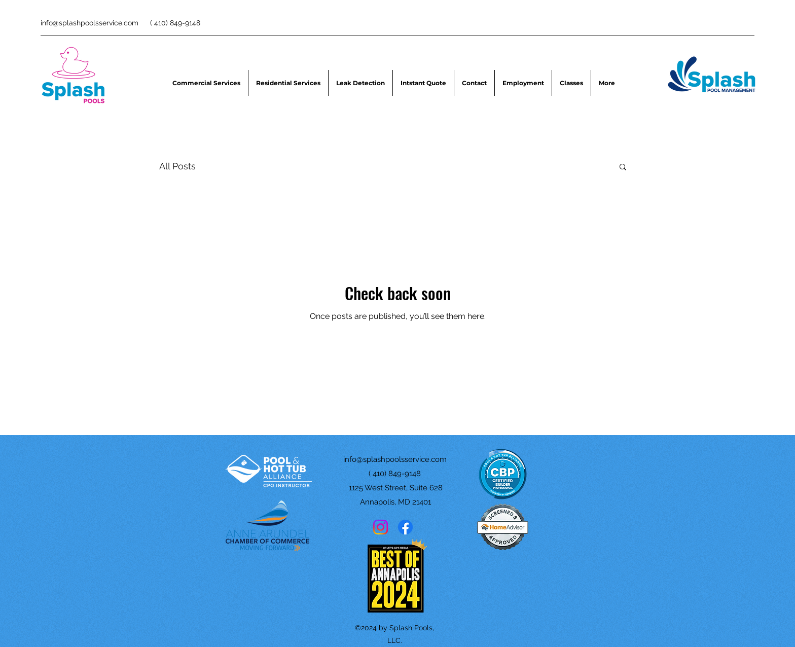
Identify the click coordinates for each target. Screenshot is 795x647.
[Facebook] (405, 527)
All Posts (177, 166)
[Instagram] (380, 527)
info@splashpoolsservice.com (89, 23)
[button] (623, 167)
